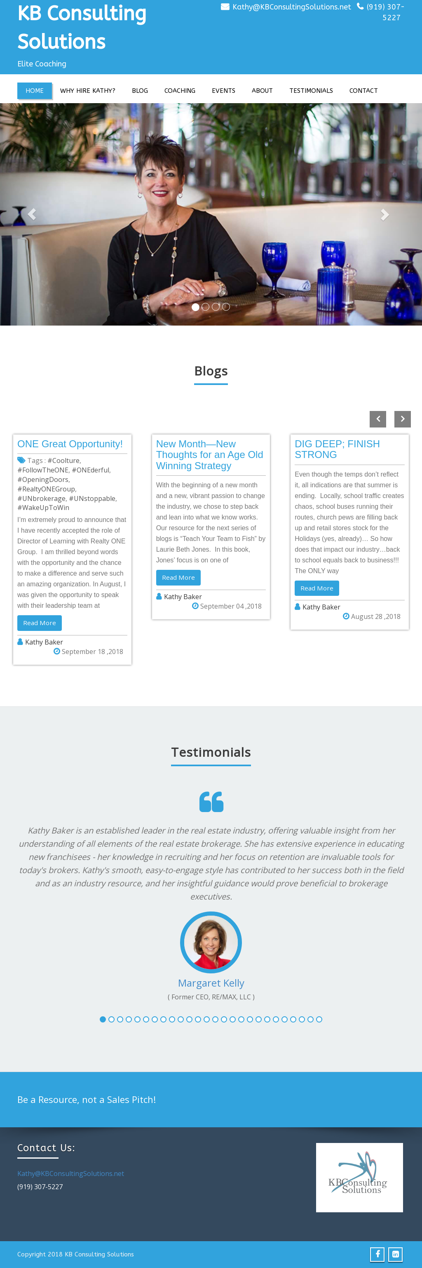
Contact (363, 90)
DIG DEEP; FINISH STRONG (337, 449)
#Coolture (63, 460)
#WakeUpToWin (43, 507)
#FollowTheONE (42, 470)
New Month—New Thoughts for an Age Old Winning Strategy (209, 454)
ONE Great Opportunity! (70, 443)
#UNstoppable (92, 498)
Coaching (179, 90)
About (262, 90)
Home (35, 90)
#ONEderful (90, 470)
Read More (40, 623)
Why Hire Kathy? (87, 90)
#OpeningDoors (42, 479)
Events (223, 90)
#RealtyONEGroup (46, 489)
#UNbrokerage (41, 498)
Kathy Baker (44, 642)
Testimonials (311, 90)
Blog (140, 90)
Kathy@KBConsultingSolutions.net (291, 7)
